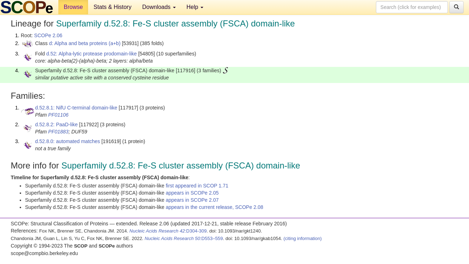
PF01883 (58, 132)
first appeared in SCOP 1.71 (197, 186)
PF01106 (58, 115)
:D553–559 (184, 238)
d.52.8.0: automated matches (67, 141)
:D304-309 (168, 231)
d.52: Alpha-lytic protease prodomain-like (91, 54)
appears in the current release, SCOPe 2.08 (214, 207)
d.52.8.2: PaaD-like (56, 124)
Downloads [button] (159, 7)
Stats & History (112, 7)
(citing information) (303, 238)
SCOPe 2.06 (48, 35)
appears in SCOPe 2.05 (192, 193)
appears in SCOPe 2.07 (192, 200)
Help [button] (195, 7)
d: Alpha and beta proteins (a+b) (85, 43)
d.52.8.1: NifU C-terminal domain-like (76, 108)
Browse (73, 7)
